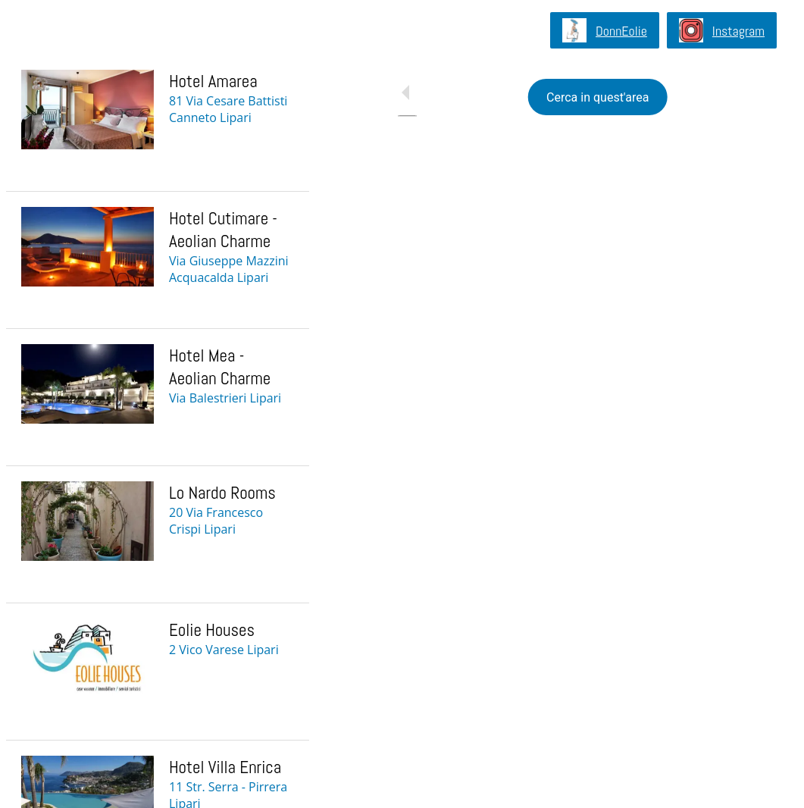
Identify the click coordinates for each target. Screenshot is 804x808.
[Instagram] (722, 30)
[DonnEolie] (604, 30)
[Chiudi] (30, 30)
